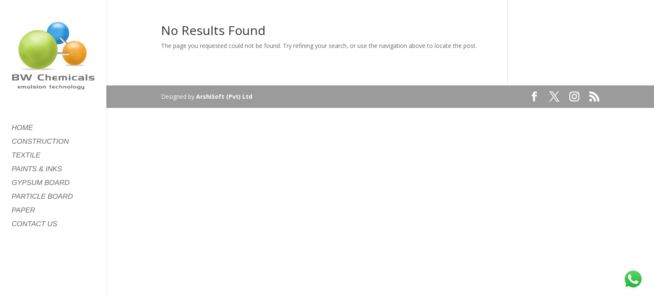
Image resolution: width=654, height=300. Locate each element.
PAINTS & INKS (37, 169)
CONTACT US (34, 224)
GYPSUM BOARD (41, 183)
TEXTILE (26, 155)
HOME (22, 128)
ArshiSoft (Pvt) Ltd (224, 96)
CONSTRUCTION (40, 142)
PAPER (23, 211)
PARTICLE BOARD (42, 197)
